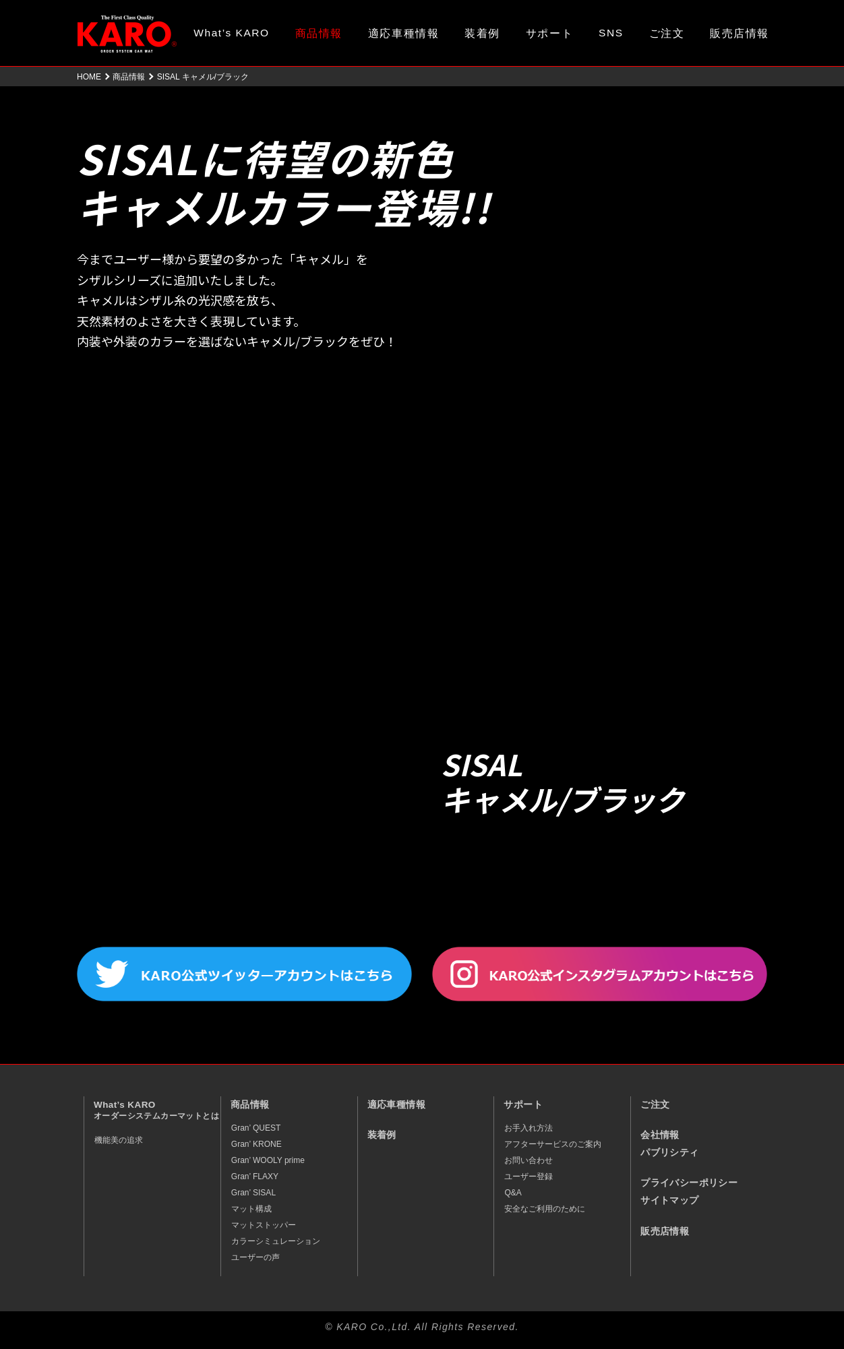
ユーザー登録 (528, 1176)
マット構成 (251, 1209)
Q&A (512, 1192)
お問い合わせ (528, 1160)
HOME (89, 77)
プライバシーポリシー (688, 1183)
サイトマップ (669, 1200)
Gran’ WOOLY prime (268, 1160)
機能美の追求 (118, 1140)
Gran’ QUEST (256, 1128)
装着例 (482, 33)
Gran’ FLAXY (254, 1176)
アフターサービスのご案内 (552, 1144)
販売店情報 (739, 33)
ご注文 (667, 33)
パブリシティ (669, 1153)
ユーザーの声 (255, 1257)
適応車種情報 (403, 33)
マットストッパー (263, 1225)
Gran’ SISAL (253, 1192)
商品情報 (318, 33)
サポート (549, 33)
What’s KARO (231, 32)
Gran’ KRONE (256, 1144)
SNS (611, 32)
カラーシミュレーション (275, 1241)
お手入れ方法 (528, 1128)
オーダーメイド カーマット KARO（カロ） (127, 34)
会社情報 (660, 1135)
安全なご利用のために (544, 1209)
